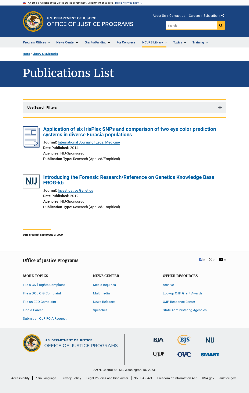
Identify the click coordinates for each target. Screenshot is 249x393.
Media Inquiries (104, 285)
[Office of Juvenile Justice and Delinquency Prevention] (158, 355)
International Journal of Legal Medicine (89, 142)
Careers (194, 16)
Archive (168, 285)
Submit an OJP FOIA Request (44, 318)
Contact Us (177, 16)
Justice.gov (227, 378)
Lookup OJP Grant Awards (182, 293)
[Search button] (221, 25)
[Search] (191, 25)
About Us (159, 16)
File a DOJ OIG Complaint (42, 293)
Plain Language (45, 378)
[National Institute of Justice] (210, 338)
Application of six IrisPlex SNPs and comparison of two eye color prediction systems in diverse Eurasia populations (129, 132)
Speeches (100, 310)
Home (26, 53)
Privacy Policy (71, 378)
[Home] (90, 21)
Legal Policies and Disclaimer (107, 378)
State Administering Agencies (185, 310)
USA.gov (208, 378)
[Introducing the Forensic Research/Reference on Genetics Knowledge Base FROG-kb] (31, 182)
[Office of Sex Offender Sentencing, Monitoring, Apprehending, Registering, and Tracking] (210, 353)
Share (224, 16)
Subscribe (210, 16)
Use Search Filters (42, 107)
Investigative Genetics (75, 190)
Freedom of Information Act (177, 378)
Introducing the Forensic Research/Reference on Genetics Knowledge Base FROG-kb (128, 180)
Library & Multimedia (45, 53)
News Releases (104, 302)
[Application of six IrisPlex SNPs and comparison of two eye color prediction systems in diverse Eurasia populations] (31, 146)
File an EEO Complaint (39, 302)
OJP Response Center (179, 302)
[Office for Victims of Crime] (184, 354)
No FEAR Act (143, 378)
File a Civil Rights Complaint (44, 285)
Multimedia (101, 293)
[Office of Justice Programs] (33, 21)
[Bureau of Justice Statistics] (184, 343)
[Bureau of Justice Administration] (158, 338)
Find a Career (33, 310)
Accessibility (20, 378)
